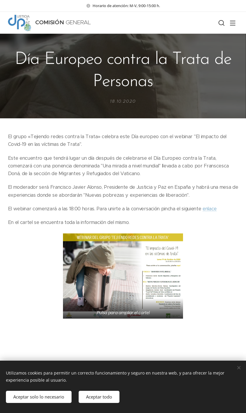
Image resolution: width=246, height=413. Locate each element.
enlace (210, 209)
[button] (221, 22)
